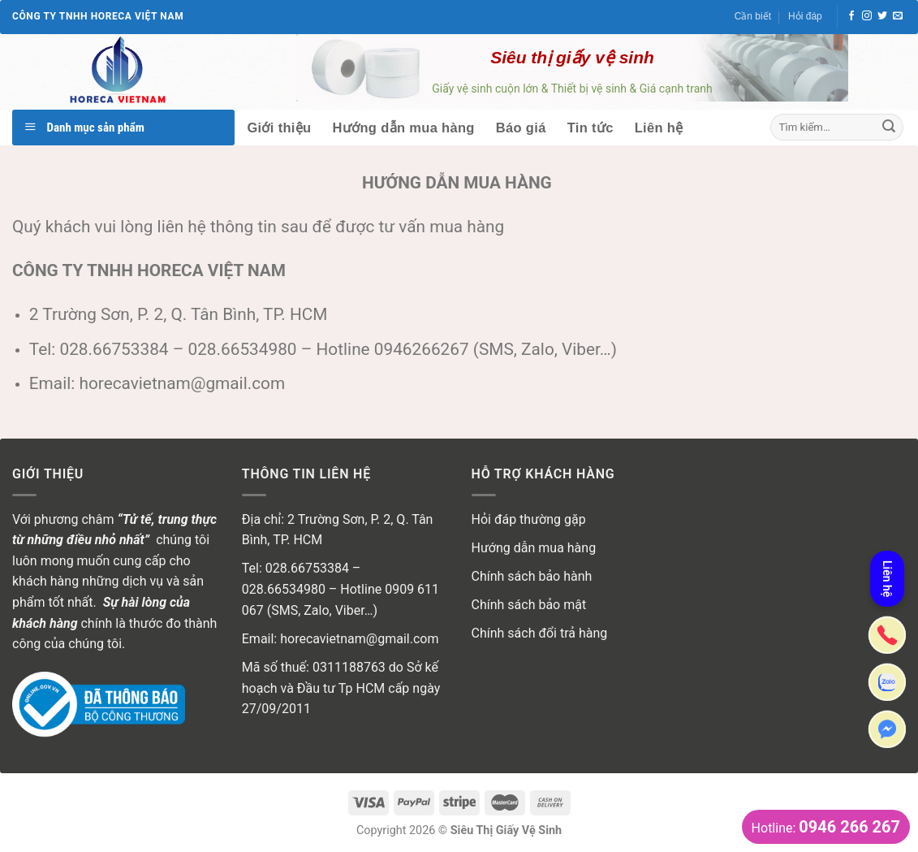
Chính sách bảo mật (529, 604)
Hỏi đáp (805, 16)
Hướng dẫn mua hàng (404, 127)
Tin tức (590, 127)
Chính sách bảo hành (532, 576)
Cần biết (753, 16)
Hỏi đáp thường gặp (529, 519)
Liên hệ (659, 127)
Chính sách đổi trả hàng (540, 633)
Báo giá (521, 127)
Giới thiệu (279, 127)
